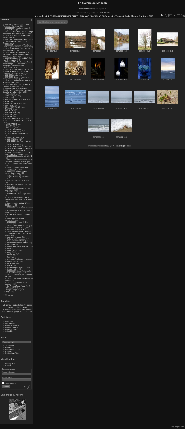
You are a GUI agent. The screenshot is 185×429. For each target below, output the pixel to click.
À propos (8, 351)
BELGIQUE (10, 126)
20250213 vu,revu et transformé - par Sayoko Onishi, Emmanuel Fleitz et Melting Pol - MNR (17, 54)
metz (9, 248)
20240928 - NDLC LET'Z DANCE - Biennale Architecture (17, 85)
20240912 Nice (13, 145)
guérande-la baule (14, 237)
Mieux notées (10, 323)
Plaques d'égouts (12, 290)
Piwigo (182, 427)
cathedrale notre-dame (22, 305)
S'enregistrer (10, 364)
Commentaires (10, 349)
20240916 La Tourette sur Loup (19, 133)
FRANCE (9, 128)
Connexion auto (9, 383)
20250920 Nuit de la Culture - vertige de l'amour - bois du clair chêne (18, 32)
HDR (7, 101)
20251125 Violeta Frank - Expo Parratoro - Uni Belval (16, 25)
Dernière (127, 146)
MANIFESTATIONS (12, 107)
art (4, 305)
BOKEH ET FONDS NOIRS (15, 99)
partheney (11, 254)
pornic (9, 256)
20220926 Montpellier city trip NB (19, 156)
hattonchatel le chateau (16, 239)
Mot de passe (7, 377)
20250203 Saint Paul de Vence (17, 69)
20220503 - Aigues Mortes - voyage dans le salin (16, 172)
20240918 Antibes (14, 130)
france (10, 307)
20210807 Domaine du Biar (17, 226)
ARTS (7, 98)
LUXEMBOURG (12, 288)
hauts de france (20, 307)
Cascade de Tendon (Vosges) (18, 214)
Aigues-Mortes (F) (14, 175)
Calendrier (9, 331)
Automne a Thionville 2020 (17, 184)
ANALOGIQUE (11, 96)
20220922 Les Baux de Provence (20, 163)
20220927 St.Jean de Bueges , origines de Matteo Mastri (18, 153)
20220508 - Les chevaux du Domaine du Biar (16, 168)
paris (9, 252)
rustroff (10, 265)
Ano (8, 186)
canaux (9, 305)
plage (16, 311)
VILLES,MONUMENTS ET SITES (18, 120)
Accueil (39, 16)
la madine (11, 244)
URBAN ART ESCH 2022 (14, 118)
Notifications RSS (12, 353)
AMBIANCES (10, 94)
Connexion (9, 366)
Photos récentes (11, 327)
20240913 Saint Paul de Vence (19, 141)
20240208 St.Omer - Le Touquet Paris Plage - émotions (19, 149)
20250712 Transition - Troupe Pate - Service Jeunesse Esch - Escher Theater (18, 41)
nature (29, 309)
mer (23, 309)
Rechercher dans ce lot (54, 22)
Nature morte (7, 311)
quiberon (10, 258)
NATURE (8, 109)
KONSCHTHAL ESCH (13, 103)
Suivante (119, 146)
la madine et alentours (15, 241)
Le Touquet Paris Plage (16, 286)
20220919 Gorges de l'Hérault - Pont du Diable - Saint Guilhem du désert (18, 233)
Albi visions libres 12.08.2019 (18, 180)
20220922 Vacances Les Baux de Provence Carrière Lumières (19, 161)
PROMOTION (10, 113)
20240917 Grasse (14, 131)
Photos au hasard (12, 325)
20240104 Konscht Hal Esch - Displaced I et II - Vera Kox (15, 72)
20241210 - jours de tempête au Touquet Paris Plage (16, 78)
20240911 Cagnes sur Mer (17, 146)
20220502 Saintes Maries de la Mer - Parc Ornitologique (18, 272)
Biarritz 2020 (12, 192)
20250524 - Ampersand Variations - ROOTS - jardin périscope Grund (17, 46)
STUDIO (8, 116)
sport (22, 311)
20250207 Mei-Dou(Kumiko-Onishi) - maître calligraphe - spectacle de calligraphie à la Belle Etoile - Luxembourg (18, 64)
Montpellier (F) (12, 250)
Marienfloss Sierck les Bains (18, 246)
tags (8, 292)
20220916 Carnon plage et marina (20, 207)
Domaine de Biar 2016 (15, 229)
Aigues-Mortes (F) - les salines (18, 177)
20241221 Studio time (13, 75)
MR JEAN (9, 111)
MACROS (9, 105)
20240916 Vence (13, 137)
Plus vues (9, 322)
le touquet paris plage (12, 309)
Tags (7, 345)
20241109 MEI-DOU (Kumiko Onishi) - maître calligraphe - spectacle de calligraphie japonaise (17, 90)
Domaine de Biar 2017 (15, 227)
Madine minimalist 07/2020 (17, 243)
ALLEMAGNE (11, 124)
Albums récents (11, 329)
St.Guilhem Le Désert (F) (16, 267)
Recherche (9, 347)
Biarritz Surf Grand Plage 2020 (18, 194)
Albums (5, 19)
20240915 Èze (12, 139)
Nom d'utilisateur (8, 372)
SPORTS (8, 114)
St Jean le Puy (12, 269)
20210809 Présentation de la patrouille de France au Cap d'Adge (18, 198)
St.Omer (28, 311)
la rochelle (11, 263)
